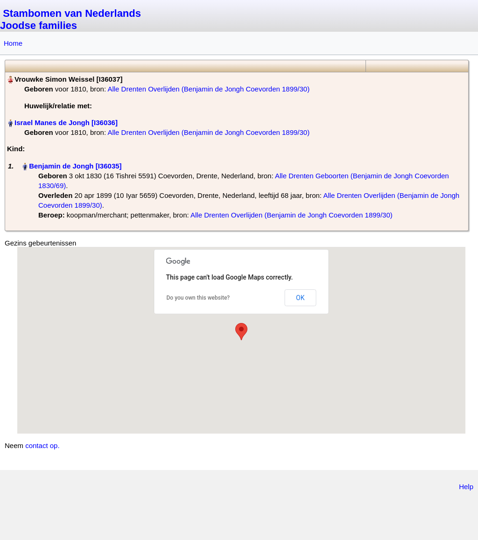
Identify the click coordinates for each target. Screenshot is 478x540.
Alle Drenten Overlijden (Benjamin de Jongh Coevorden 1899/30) (208, 89)
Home (13, 43)
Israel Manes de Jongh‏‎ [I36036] (66, 122)
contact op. (42, 445)
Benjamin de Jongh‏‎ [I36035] (75, 166)
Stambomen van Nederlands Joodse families (70, 19)
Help (466, 487)
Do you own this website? (198, 298)
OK (300, 298)
